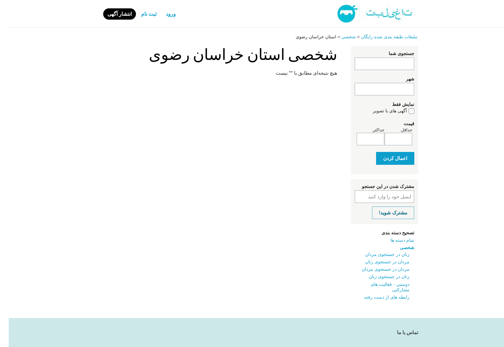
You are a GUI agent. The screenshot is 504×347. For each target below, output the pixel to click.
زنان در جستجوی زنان (380, 277)
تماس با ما (399, 332)
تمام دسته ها (394, 240)
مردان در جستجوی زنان (378, 262)
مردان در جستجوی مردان (377, 269)
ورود (162, 14)
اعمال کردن (386, 158)
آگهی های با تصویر (381, 111)
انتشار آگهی (111, 14)
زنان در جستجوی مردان (378, 254)
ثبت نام (140, 14)
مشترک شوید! (384, 213)
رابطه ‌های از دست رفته (378, 297)
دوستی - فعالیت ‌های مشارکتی (381, 287)
